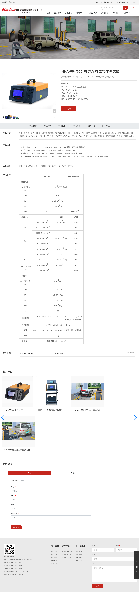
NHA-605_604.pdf (26, 353)
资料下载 (91, 126)
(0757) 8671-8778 (17, 562)
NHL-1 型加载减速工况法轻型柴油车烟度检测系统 (23, 450)
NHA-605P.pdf (60, 353)
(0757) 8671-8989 (17, 568)
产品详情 (33, 126)
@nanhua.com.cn (17, 574)
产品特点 (48, 126)
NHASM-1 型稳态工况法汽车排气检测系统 (89, 410)
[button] (2, 417)
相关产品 (106, 126)
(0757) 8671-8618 (17, 565)
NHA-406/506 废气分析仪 (13, 410)
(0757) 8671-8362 (22, 571)
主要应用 (62, 126)
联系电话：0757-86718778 (128, 2)
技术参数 (77, 126)
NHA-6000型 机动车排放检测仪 (50, 410)
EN (133, 8)
